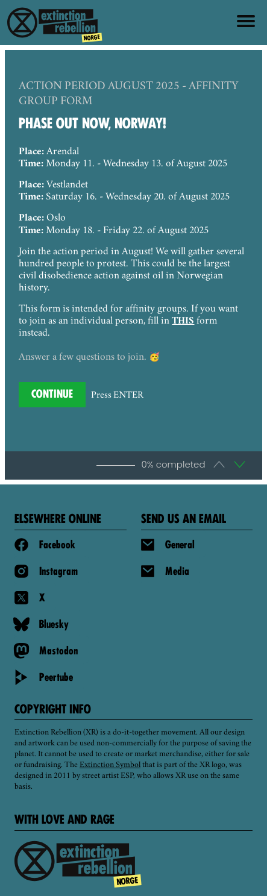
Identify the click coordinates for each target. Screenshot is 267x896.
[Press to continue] (52, 394)
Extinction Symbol (110, 765)
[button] (239, 465)
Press (117, 396)
